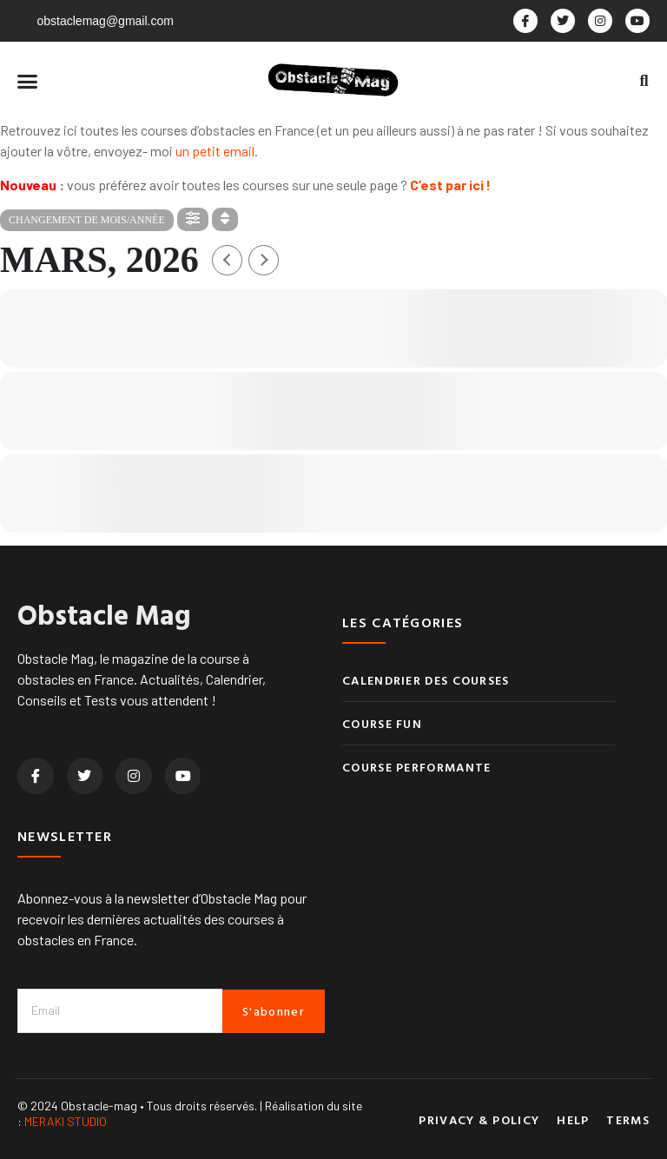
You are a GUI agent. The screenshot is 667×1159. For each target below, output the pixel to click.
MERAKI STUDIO (65, 1121)
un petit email (214, 150)
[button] (27, 80)
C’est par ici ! (450, 184)
